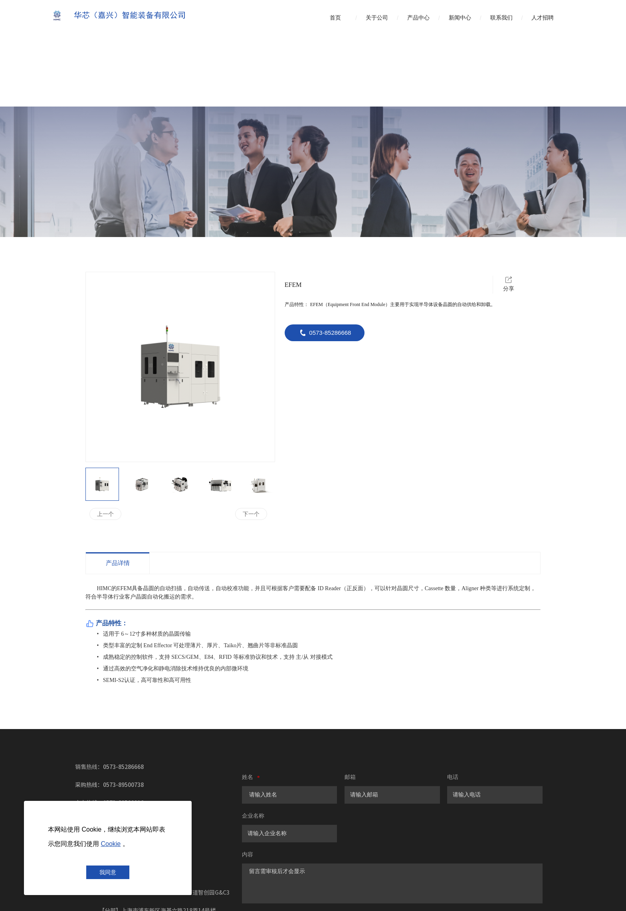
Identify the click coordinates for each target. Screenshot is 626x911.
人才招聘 (542, 18)
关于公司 (377, 18)
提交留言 (301, 850)
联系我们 (501, 18)
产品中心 (418, 18)
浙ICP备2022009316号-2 (317, 899)
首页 (335, 18)
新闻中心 (460, 18)
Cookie (111, 843)
